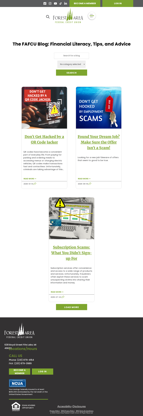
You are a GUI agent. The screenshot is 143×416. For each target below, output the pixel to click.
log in (42, 371)
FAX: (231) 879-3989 (20, 363)
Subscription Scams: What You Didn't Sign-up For (71, 253)
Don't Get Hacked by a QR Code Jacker (44, 139)
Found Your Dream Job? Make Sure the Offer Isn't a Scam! (99, 142)
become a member (20, 372)
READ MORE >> (30, 178)
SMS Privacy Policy (68, 411)
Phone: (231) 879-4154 (21, 360)
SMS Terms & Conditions (84, 411)
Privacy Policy (55, 411)
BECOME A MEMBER (85, 3)
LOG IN (118, 3)
